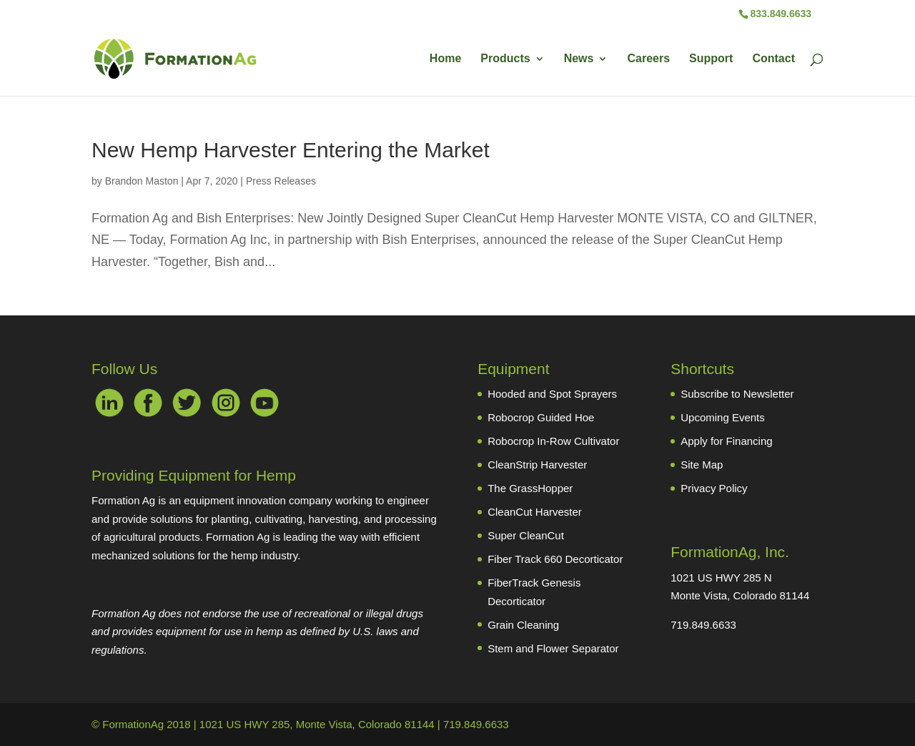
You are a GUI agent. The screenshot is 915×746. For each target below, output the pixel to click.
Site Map (702, 464)
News (579, 59)
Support (711, 59)
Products (505, 59)
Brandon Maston (142, 181)
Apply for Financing (726, 441)
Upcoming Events (723, 417)
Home (445, 59)
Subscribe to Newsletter (737, 394)
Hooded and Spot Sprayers (552, 394)
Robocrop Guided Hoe (541, 417)
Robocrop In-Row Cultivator (553, 441)
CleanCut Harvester (535, 512)
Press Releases (281, 181)
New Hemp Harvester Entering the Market (291, 150)
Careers (648, 59)
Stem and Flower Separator (553, 648)
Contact (773, 59)
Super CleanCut (526, 535)
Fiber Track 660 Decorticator (555, 559)
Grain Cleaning (523, 625)
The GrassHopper (530, 488)
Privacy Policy (714, 488)
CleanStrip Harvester (537, 464)
